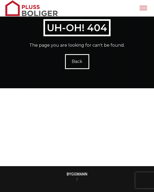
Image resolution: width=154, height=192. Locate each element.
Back (77, 61)
